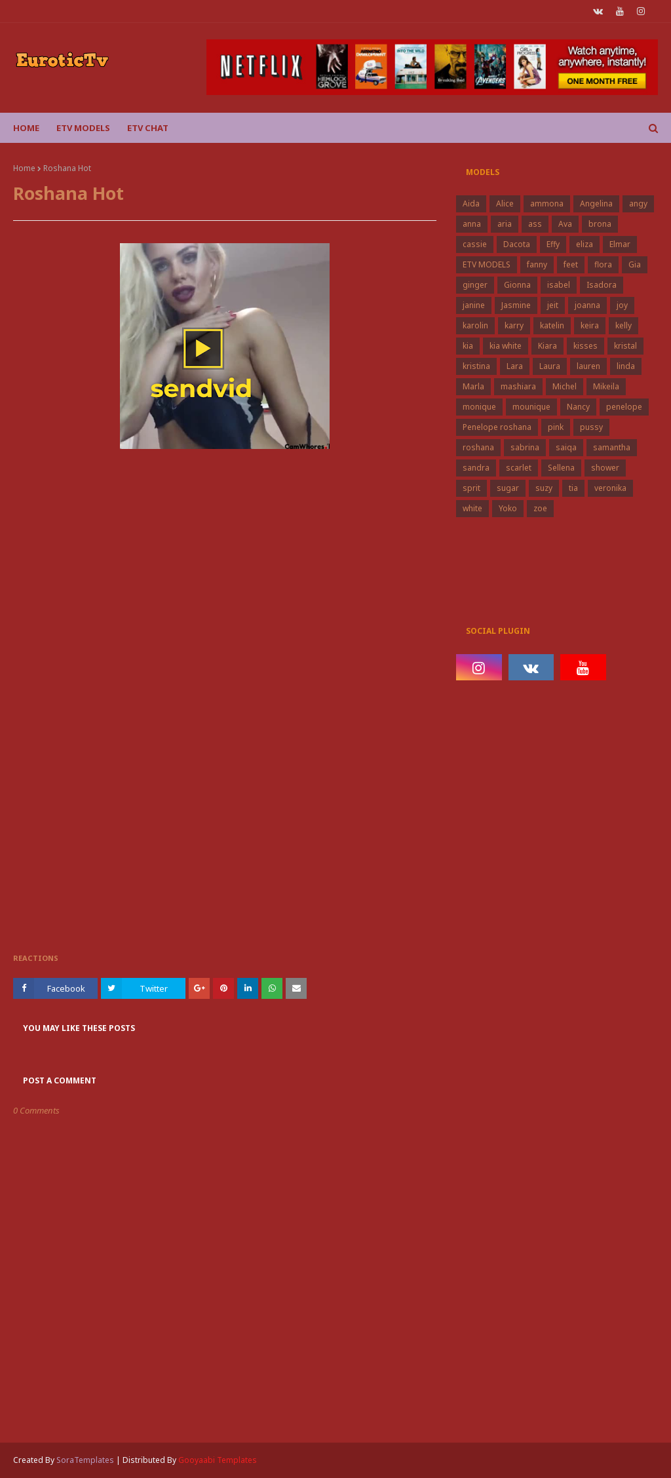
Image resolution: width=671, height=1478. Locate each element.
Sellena (561, 467)
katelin (552, 325)
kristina (476, 366)
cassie (475, 244)
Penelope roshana (497, 427)
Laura (549, 366)
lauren (588, 366)
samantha (611, 447)
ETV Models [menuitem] (83, 128)
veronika (610, 488)
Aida (471, 203)
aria (504, 223)
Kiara (547, 345)
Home (24, 168)
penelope (624, 406)
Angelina (596, 203)
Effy (553, 244)
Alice (505, 203)
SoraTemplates (85, 1460)
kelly (623, 325)
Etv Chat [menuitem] (147, 128)
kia (468, 345)
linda (626, 366)
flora (603, 264)
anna (472, 223)
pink (556, 427)
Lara (515, 366)
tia (573, 488)
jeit (552, 305)
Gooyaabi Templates (217, 1460)
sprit (471, 488)
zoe (540, 508)
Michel (564, 386)
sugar (508, 488)
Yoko (508, 508)
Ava (565, 223)
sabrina (524, 447)
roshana (478, 447)
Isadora (601, 284)
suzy (543, 488)
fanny (537, 264)
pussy (591, 427)
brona (599, 223)
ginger (475, 284)
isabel (558, 284)
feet (571, 264)
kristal (625, 345)
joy (622, 305)
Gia (634, 264)
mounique (531, 406)
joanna (587, 305)
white (472, 508)
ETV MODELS (486, 264)
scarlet (518, 467)
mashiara (518, 386)
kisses (585, 345)
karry (514, 325)
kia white (505, 345)
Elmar (619, 244)
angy (638, 203)
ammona (547, 203)
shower (605, 467)
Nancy (578, 406)
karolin (475, 325)
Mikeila (606, 386)
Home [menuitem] (26, 128)
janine (474, 305)
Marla (473, 386)
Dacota (516, 244)
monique (479, 406)
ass (535, 223)
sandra (476, 467)
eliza (584, 244)
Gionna (517, 284)
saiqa (566, 447)
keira (590, 325)
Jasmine (516, 305)
